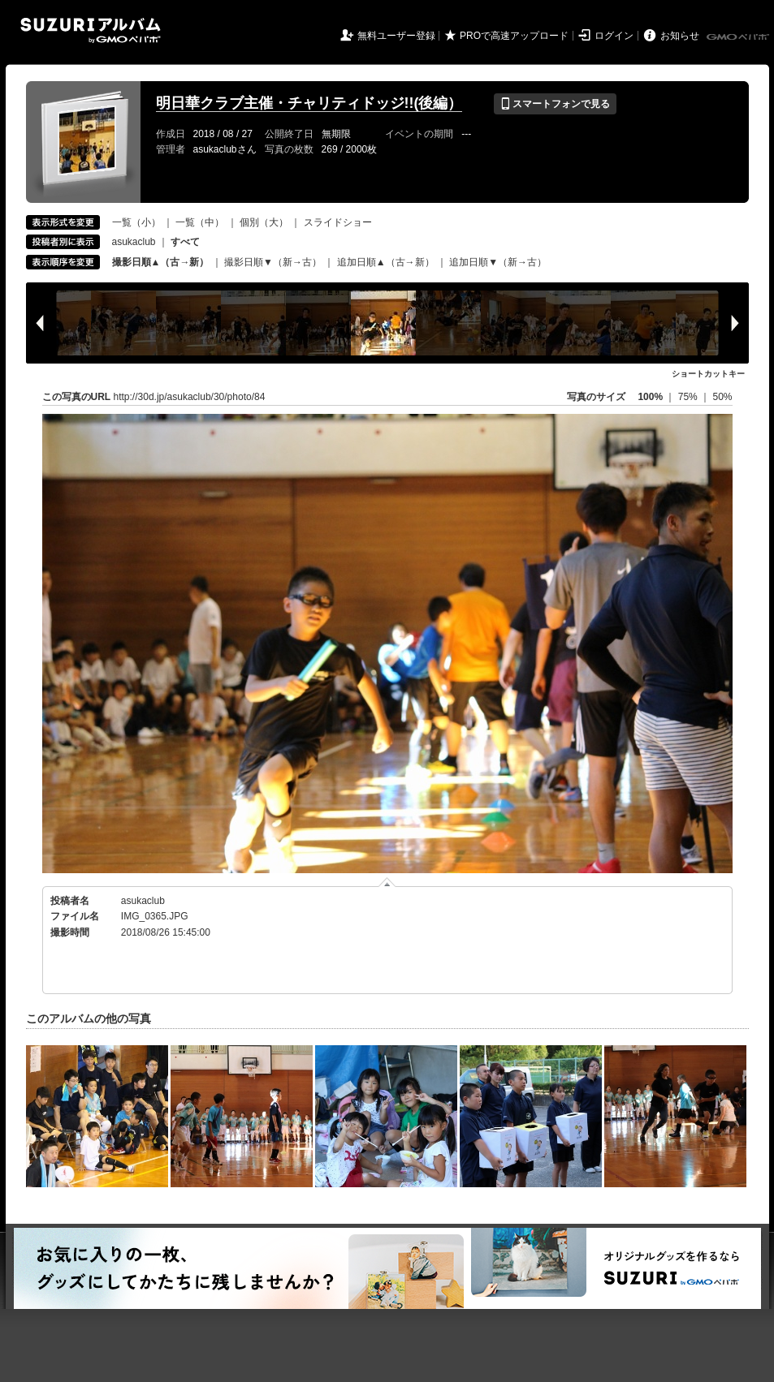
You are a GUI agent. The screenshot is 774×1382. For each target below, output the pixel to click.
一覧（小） (136, 222)
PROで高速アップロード (514, 35)
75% (689, 397)
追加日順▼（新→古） (498, 262)
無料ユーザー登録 (396, 35)
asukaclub (134, 242)
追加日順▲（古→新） (386, 262)
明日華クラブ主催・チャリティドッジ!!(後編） (309, 103)
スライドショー (338, 222)
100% (650, 397)
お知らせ (679, 35)
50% (722, 397)
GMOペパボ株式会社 (739, 37)
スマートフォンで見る (555, 103)
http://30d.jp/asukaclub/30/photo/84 (190, 397)
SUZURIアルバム (90, 30)
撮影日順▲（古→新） (161, 262)
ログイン (614, 35)
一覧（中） (199, 222)
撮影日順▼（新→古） (273, 262)
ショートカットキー (708, 373)
